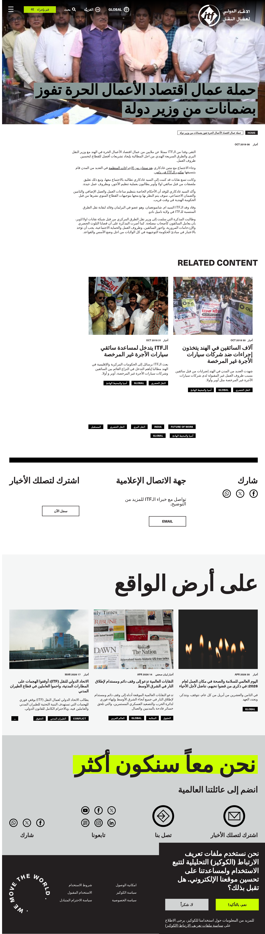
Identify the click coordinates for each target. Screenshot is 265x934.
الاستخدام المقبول (79, 892)
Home (251, 132)
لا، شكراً (187, 904)
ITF (169, 172)
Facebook (98, 810)
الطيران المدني (58, 718)
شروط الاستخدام (80, 885)
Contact (163, 818)
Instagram (98, 823)
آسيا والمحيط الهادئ (200, 390)
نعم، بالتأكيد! (237, 904)
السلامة (152, 718)
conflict (79, 718)
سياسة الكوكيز (126, 892)
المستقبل (96, 426)
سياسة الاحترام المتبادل (76, 900)
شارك (247, 480)
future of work (182, 426)
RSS (85, 823)
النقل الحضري (243, 390)
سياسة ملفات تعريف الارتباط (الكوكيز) (194, 925)
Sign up (234, 818)
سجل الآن (60, 511)
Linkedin (111, 823)
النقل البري (139, 426)
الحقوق (167, 718)
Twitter (111, 810)
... (15, 718)
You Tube (85, 810)
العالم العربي (117, 718)
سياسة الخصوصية (124, 900)
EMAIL (167, 521)
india (158, 426)
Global (223, 390)
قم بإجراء (43, 9)
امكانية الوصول (126, 885)
